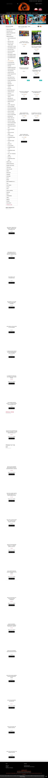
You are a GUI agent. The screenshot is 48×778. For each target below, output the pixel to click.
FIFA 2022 (9, 75)
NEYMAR (8, 201)
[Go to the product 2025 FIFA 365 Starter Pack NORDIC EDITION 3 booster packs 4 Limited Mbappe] (11, 456)
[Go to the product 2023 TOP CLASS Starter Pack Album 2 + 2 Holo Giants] (36, 38)
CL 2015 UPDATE (10, 135)
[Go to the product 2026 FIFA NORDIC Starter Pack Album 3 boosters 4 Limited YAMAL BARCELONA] (11, 614)
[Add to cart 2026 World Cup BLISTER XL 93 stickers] (12, 332)
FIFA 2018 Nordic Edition (12, 108)
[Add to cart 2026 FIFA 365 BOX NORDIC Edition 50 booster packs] (12, 677)
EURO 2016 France (11, 119)
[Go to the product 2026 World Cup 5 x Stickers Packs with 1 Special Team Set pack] (11, 245)
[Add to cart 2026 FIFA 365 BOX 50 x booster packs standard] (12, 601)
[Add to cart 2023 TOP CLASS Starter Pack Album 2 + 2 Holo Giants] (36, 53)
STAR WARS (8, 176)
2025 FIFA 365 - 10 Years (12, 46)
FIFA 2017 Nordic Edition (12, 114)
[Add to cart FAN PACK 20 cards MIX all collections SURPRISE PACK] (24, 99)
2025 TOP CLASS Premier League (10, 44)
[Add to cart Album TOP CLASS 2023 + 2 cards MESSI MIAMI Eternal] (24, 77)
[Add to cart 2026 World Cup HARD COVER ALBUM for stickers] (12, 307)
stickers (8, 170)
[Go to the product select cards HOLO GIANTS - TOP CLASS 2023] (24, 128)
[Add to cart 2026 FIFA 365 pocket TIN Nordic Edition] (12, 753)
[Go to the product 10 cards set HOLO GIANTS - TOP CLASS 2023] (24, 36)
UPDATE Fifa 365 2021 (11, 78)
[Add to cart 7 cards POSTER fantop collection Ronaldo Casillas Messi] (12, 357)
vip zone (8, 186)
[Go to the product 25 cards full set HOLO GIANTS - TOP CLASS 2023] (36, 107)
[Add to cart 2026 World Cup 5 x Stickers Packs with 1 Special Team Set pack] (12, 258)
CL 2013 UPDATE (10, 145)
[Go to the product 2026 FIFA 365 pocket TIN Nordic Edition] (11, 741)
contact (7, 763)
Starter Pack (9, 172)
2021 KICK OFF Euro (11, 77)
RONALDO (8, 192)
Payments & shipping (9, 764)
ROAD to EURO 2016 (11, 124)
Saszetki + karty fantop (10, 165)
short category (9, 185)
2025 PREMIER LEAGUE (12, 47)
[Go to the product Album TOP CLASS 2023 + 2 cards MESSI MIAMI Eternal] (24, 62)
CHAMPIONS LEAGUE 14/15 (11, 138)
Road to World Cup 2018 (12, 109)
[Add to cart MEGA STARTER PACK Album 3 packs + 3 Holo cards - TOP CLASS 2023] (24, 120)
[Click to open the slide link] (24, 19)
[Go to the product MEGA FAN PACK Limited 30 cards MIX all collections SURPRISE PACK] (36, 85)
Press (7, 183)
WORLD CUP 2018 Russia (11, 102)
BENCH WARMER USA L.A (11, 181)
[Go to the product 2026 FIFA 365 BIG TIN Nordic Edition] (11, 716)
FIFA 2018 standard (11, 106)
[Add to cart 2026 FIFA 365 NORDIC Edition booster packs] (12, 653)
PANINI (25, 44)
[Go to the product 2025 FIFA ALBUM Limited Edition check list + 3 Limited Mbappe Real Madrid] (11, 483)
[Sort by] (32, 26)
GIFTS (8, 188)
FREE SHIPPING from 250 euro (29, 763)
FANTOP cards (9, 161)
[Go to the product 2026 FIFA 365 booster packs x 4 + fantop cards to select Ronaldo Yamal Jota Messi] (11, 534)
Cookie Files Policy (22, 775)
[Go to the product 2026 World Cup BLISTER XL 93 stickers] (11, 320)
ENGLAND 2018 (10, 98)
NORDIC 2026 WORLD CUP (11, 32)
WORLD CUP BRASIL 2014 (11, 130)
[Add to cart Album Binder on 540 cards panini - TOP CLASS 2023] (36, 77)
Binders (8, 179)
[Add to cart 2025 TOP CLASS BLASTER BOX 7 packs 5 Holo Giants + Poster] (12, 522)
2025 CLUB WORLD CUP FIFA (12, 39)
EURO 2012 (10, 143)
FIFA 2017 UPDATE (11, 111)
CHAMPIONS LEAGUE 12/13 (11, 148)
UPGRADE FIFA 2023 (11, 64)
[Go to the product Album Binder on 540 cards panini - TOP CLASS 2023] (36, 63)
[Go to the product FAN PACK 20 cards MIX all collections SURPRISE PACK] (24, 85)
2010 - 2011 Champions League (12, 154)
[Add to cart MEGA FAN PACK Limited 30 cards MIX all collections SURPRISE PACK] (36, 99)
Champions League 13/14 (11, 141)
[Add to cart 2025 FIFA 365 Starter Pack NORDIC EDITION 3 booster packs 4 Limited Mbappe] (12, 471)
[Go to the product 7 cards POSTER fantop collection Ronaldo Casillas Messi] (11, 344)
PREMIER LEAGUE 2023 (12, 67)
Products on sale (9, 204)
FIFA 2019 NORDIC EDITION (11, 96)
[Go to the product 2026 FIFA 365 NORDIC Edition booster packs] (11, 640)
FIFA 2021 (9, 82)
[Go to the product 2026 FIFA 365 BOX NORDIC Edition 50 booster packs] (11, 665)
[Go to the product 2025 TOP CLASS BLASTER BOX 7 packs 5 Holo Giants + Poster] (11, 509)
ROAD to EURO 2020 (11, 90)
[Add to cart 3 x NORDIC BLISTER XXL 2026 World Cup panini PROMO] (12, 383)
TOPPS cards (9, 167)
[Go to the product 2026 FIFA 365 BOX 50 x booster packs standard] (11, 587)
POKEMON (8, 174)
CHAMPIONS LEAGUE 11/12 (11, 151)
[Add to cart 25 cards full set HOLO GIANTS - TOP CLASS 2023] (36, 120)
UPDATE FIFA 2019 (11, 91)
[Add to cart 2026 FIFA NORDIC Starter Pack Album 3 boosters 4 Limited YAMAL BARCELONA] (12, 628)
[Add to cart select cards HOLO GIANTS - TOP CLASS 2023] (24, 141)
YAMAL (8, 197)
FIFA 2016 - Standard (11, 121)
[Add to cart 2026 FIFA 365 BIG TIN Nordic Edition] (12, 729)
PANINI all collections (10, 36)
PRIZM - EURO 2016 (11, 117)
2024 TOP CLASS (10, 49)
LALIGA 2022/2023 (11, 62)
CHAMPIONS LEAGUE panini (11, 159)
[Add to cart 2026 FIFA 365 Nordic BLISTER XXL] (12, 704)
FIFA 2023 (9, 65)
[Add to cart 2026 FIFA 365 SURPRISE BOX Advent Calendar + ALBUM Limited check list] (12, 438)
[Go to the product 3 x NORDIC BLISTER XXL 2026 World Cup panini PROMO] (11, 369)
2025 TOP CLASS (10, 41)
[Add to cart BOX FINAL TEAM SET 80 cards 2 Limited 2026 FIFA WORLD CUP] (12, 233)
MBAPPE (8, 199)
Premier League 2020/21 (12, 80)
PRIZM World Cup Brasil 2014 (11, 127)
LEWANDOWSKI (9, 195)
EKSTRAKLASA (10, 116)
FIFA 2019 (9, 93)
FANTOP (25, 94)
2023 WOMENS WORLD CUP (11, 58)
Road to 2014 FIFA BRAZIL (11, 133)
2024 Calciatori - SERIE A (12, 54)
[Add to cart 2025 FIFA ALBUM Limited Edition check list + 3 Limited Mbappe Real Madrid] (12, 497)
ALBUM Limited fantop (10, 163)
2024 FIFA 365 (10, 52)
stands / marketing (10, 190)
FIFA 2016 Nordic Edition (12, 122)
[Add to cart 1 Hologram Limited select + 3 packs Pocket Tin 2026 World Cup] (12, 408)
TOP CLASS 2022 (10, 70)
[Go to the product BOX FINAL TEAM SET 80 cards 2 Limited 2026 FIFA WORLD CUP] (11, 221)
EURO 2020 (10, 83)
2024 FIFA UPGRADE (11, 51)
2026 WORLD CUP (9, 31)
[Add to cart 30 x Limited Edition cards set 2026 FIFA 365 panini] (12, 575)
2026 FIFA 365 (9, 34)
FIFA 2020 (9, 88)
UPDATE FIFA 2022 (11, 72)
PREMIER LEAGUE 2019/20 (11, 86)
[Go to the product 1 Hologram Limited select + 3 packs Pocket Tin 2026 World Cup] (11, 396)
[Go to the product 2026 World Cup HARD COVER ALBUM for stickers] (11, 295)
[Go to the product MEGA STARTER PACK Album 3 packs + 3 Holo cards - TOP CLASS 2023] (24, 107)
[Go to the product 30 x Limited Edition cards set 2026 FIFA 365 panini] (11, 561)
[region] (24, 19)
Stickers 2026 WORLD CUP (11, 29)
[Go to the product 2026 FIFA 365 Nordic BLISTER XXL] (11, 690)
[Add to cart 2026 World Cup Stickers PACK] (12, 283)
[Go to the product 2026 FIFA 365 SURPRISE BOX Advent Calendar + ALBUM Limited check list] (11, 424)
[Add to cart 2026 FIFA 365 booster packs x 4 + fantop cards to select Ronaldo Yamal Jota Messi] (12, 548)
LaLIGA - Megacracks (11, 104)
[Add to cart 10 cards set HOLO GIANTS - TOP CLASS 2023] (24, 53)
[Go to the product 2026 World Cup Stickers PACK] (11, 270)
